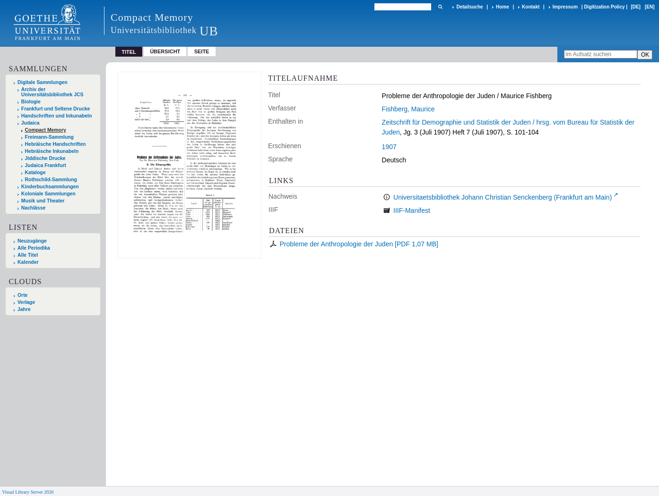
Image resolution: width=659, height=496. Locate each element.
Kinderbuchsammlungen (50, 186)
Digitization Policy (604, 6)
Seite (201, 51)
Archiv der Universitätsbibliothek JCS (52, 92)
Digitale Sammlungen (42, 82)
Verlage (26, 302)
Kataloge (35, 172)
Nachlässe (33, 207)
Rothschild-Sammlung (51, 179)
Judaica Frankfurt (45, 165)
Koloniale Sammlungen (48, 193)
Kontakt (530, 6)
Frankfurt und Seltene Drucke (55, 108)
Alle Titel (27, 255)
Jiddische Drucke (45, 158)
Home (502, 6)
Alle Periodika (33, 248)
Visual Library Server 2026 (27, 492)
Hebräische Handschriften (55, 144)
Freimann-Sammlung (49, 137)
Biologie (31, 101)
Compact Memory (45, 130)
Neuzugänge (32, 241)
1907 (389, 147)
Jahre (24, 309)
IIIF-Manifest (411, 210)
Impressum (565, 6)
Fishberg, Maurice (408, 109)
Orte (22, 295)
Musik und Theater (43, 200)
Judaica (30, 123)
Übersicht (165, 51)
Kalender (27, 262)
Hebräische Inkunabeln (52, 151)
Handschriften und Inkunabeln (56, 115)
